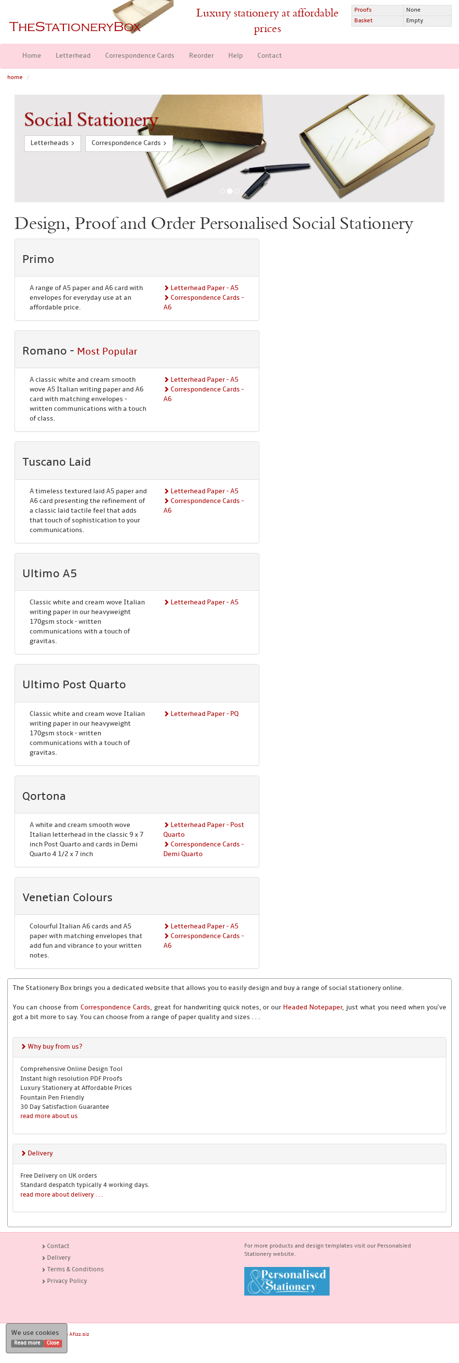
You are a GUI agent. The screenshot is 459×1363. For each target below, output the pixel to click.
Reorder (201, 56)
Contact (269, 56)
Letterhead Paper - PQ (200, 714)
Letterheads (53, 143)
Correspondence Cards (139, 56)
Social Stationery (91, 120)
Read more (27, 1343)
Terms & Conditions (72, 1269)
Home (31, 56)
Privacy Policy (64, 1281)
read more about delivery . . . (61, 1195)
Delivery (36, 1153)
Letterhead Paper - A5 (200, 288)
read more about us (49, 1116)
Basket (363, 21)
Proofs (363, 10)
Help (235, 56)
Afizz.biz (79, 1334)
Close (53, 1343)
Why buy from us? (51, 1047)
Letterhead (73, 56)
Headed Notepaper (312, 1007)
